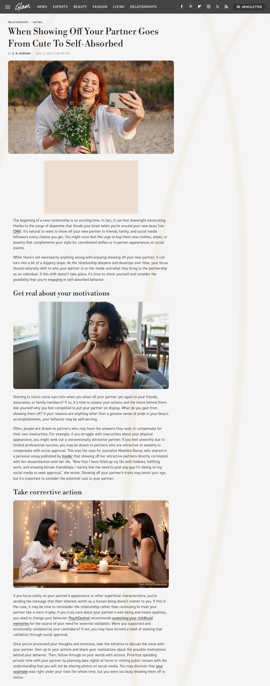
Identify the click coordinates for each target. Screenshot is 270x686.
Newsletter (249, 6)
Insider (67, 456)
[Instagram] (208, 8)
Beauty (80, 6)
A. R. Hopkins (21, 53)
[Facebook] (181, 8)
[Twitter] (217, 8)
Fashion (100, 6)
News (42, 6)
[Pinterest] (190, 8)
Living (119, 6)
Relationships (143, 6)
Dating (37, 22)
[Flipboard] (199, 8)
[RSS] (226, 8)
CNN (16, 231)
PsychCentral (79, 618)
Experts (60, 6)
